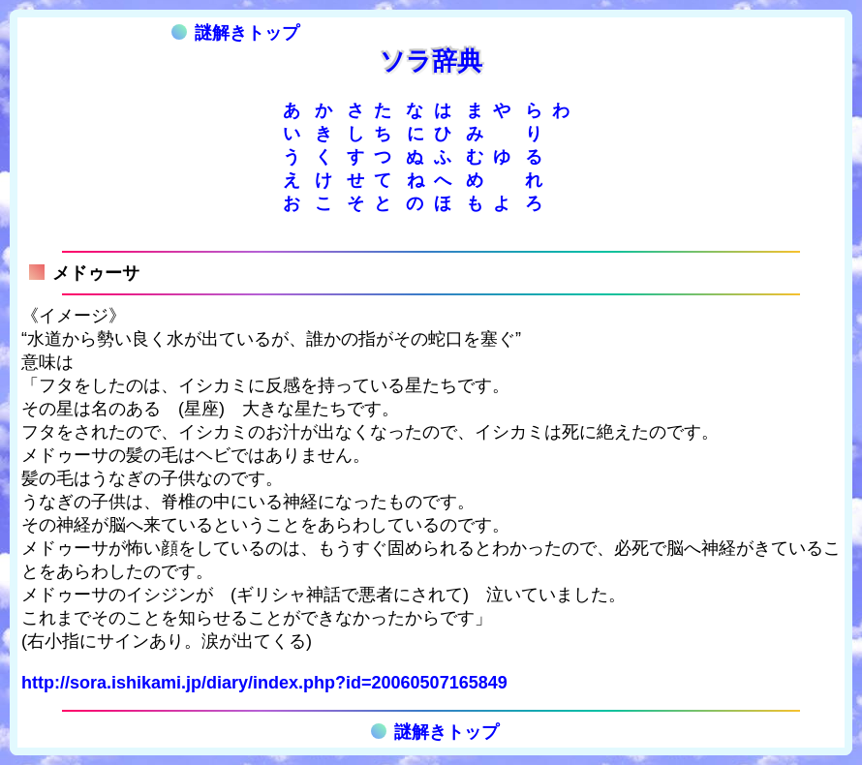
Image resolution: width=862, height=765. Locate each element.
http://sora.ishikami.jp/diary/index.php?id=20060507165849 (264, 682)
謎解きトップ (235, 33)
